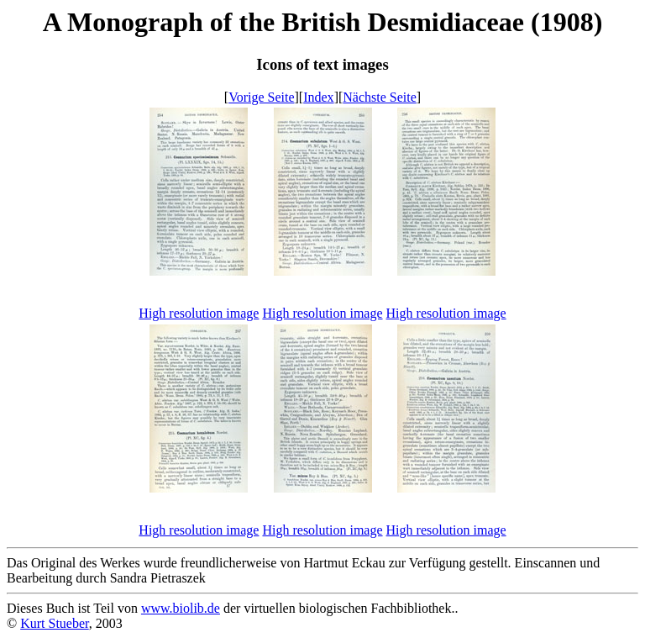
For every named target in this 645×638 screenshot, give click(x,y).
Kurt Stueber (54, 623)
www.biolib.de (180, 608)
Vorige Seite (261, 97)
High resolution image (199, 313)
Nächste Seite (380, 97)
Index (318, 97)
